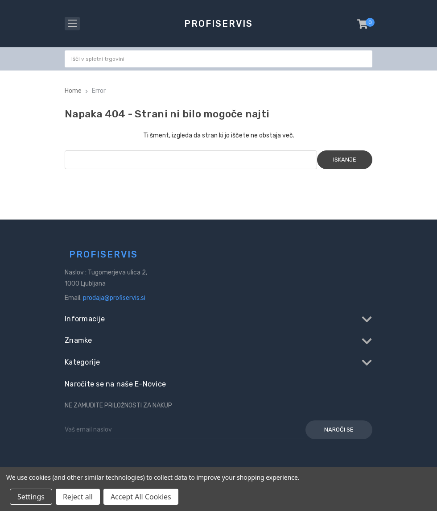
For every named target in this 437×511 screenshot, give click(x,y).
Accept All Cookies (141, 497)
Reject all (78, 497)
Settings (31, 497)
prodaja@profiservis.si (114, 298)
